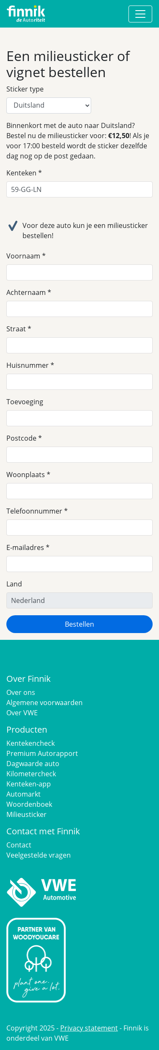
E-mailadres (25, 547)
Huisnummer (27, 365)
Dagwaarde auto (32, 763)
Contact (18, 845)
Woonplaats (25, 474)
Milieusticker (26, 814)
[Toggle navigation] (140, 14)
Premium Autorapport (42, 753)
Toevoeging (24, 401)
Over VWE (22, 712)
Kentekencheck (30, 743)
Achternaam (26, 292)
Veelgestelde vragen (38, 855)
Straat (16, 328)
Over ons (20, 692)
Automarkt (23, 794)
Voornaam (23, 256)
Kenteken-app (28, 784)
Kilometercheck (31, 773)
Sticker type (25, 89)
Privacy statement (89, 1028)
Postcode (21, 438)
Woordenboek (29, 804)
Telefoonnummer (34, 511)
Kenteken (21, 173)
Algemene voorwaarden (44, 702)
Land (14, 584)
